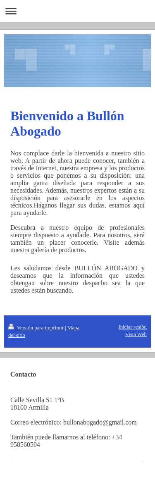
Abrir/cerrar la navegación (77, 11)
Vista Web (136, 334)
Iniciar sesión (132, 327)
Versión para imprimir (36, 328)
